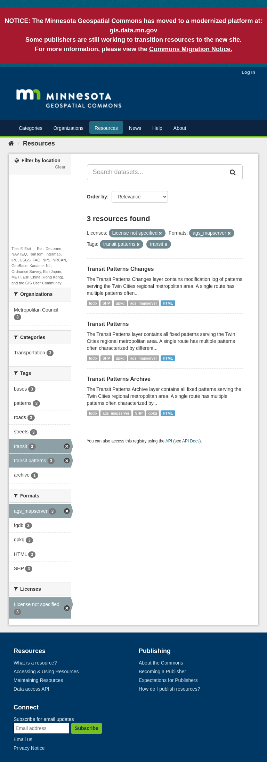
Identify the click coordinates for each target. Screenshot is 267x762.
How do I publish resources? (169, 689)
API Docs (191, 441)
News (135, 128)
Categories (30, 128)
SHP (106, 303)
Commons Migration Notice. (190, 49)
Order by (97, 196)
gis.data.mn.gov (133, 30)
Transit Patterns (108, 324)
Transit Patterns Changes (120, 269)
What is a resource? (35, 663)
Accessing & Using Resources (46, 671)
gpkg (120, 303)
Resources (106, 128)
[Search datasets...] (156, 172)
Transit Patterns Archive (119, 379)
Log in (248, 72)
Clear (60, 167)
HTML (168, 303)
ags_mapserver (143, 303)
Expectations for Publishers (168, 680)
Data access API (31, 689)
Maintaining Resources (38, 680)
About (179, 128)
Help (157, 128)
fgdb (93, 303)
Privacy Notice (29, 748)
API (168, 441)
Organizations (68, 128)
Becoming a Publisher (162, 671)
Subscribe (86, 728)
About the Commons (161, 663)
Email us (23, 739)
